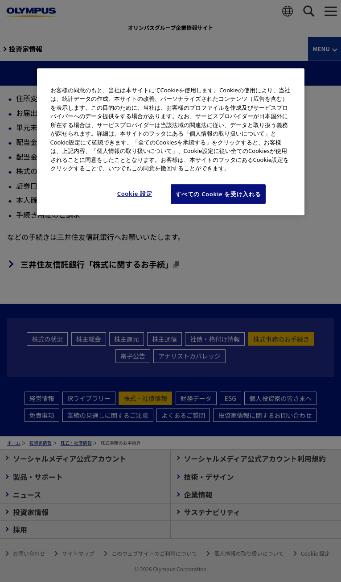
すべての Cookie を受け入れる (218, 194)
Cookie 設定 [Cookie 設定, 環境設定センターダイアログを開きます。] (134, 194)
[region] (170, 141)
